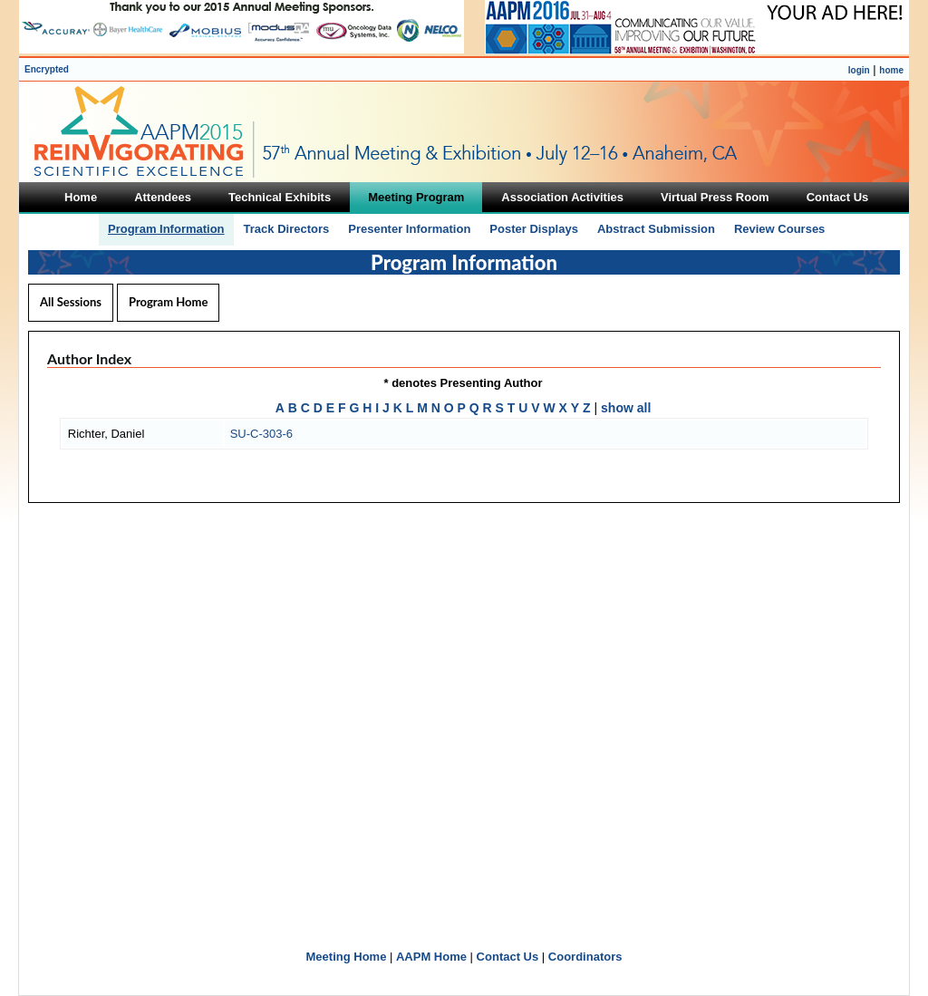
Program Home (168, 302)
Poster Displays (533, 229)
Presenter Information (409, 229)
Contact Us (508, 956)
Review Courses (779, 229)
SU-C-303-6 (261, 433)
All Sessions (71, 302)
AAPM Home (431, 956)
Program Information (166, 229)
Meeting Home (346, 956)
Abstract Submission (656, 229)
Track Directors (287, 229)
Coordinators (585, 956)
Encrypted (46, 69)
